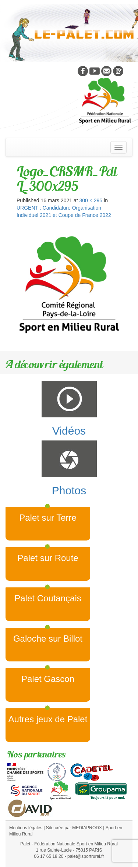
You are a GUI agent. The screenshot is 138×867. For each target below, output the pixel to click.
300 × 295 (90, 200)
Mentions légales (25, 827)
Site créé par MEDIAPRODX (74, 827)
